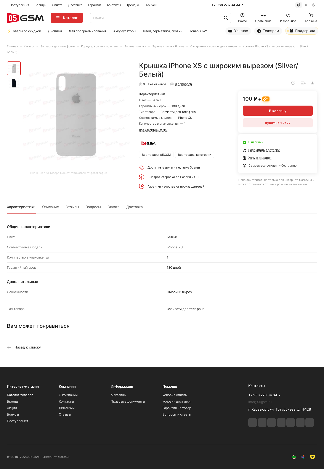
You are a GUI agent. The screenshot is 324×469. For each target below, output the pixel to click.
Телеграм (268, 31)
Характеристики (21, 207)
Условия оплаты (175, 395)
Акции (12, 408)
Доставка (134, 207)
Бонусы (13, 414)
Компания (67, 386)
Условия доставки (176, 401)
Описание (50, 207)
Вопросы (93, 207)
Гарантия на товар (176, 408)
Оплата (113, 207)
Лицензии (67, 408)
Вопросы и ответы (176, 414)
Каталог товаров (20, 395)
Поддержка (301, 32)
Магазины (118, 395)
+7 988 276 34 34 (226, 5)
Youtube (238, 31)
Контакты (66, 401)
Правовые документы (128, 401)
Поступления (17, 421)
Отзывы (72, 207)
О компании (68, 395)
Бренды (13, 401)
